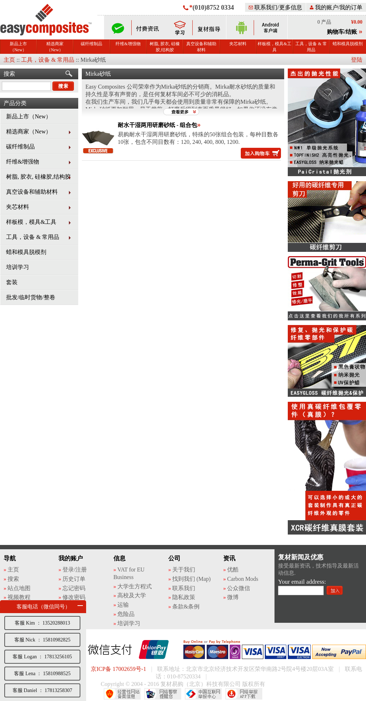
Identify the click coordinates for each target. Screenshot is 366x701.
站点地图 (19, 588)
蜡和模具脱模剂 (348, 43)
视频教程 (19, 597)
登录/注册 (74, 569)
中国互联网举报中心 (203, 694)
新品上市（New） (18, 46)
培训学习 (17, 267)
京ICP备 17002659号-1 (118, 669)
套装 (12, 282)
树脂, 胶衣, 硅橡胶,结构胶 (165, 46)
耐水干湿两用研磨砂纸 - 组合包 (157, 125)
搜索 (9, 74)
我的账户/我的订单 (336, 7)
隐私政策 (183, 597)
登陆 (356, 60)
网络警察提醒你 (162, 694)
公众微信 (238, 588)
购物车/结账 (342, 32)
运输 (123, 605)
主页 (9, 60)
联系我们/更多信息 (275, 7)
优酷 (233, 569)
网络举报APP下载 (243, 694)
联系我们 (183, 588)
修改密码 (73, 597)
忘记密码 (73, 588)
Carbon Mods (242, 579)
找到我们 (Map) (191, 579)
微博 (233, 597)
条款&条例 (186, 606)
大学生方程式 (134, 586)
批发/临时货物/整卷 (30, 297)
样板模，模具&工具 (274, 46)
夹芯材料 (238, 43)
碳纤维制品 (91, 43)
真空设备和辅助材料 (201, 46)
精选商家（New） (55, 46)
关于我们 (183, 569)
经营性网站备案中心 (122, 694)
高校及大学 (131, 595)
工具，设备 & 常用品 (311, 46)
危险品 (126, 614)
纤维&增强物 (128, 43)
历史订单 (73, 579)
